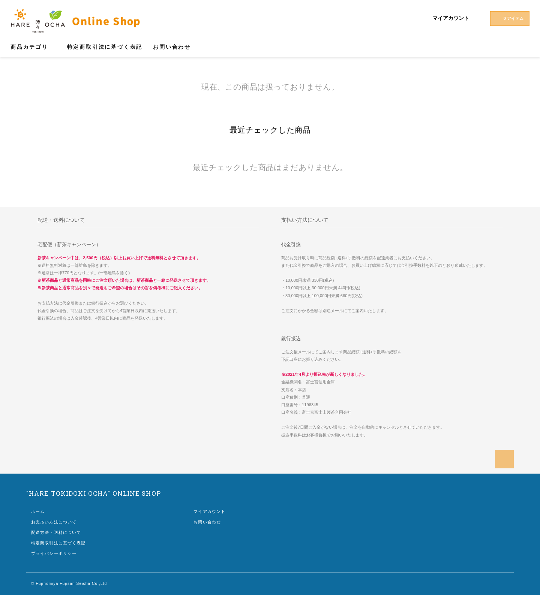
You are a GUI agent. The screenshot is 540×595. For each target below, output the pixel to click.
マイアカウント (450, 18)
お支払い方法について (53, 522)
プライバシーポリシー (53, 553)
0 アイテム (509, 18)
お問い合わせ (172, 46)
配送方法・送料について (56, 532)
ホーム (38, 511)
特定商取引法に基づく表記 (105, 46)
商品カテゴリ (33, 46)
